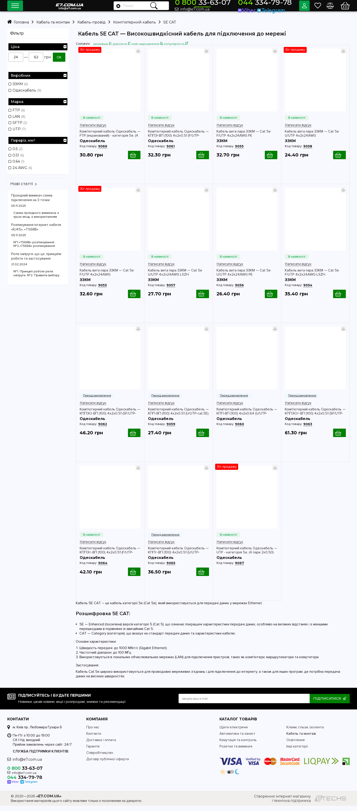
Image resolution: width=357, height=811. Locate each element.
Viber (258, 9)
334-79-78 (270, 4)
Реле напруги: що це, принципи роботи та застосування (36, 256)
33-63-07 (227, 4)
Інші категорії (297, 751)
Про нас (92, 732)
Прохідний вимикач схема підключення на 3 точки (31, 197)
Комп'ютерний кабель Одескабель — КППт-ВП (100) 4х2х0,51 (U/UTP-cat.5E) (178, 555)
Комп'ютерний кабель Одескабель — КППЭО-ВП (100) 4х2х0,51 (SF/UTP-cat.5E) (110, 416)
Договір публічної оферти (107, 764)
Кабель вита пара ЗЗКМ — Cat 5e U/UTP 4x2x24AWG (312, 139)
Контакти (93, 739)
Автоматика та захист (237, 739)
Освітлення (295, 745)
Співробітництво (99, 758)
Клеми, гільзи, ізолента (305, 732)
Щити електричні (233, 732)
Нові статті (21, 184)
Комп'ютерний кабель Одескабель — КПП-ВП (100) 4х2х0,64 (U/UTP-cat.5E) (247, 416)
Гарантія (92, 751)
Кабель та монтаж (301, 739)
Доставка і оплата (101, 745)
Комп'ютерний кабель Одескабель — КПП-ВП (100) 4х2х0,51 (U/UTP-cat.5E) (178, 416)
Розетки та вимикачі (235, 751)
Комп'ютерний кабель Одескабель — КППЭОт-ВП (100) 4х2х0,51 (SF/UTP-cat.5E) (315, 416)
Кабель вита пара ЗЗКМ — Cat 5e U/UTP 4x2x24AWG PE (244, 278)
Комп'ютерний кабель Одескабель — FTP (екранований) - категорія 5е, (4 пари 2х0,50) (110, 139)
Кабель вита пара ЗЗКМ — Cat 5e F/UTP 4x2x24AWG (107, 278)
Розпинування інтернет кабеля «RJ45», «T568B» (36, 227)
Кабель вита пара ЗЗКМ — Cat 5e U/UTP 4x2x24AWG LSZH (175, 278)
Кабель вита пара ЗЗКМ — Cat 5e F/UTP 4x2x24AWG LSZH (312, 278)
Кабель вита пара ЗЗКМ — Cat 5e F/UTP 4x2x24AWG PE (244, 139)
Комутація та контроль (238, 745)
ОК (59, 57)
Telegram (274, 9)
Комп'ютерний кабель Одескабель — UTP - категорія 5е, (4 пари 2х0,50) (247, 555)
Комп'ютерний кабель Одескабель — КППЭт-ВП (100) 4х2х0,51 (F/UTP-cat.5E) (110, 555)
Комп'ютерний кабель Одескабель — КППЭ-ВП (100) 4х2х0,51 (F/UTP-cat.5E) (178, 139)
